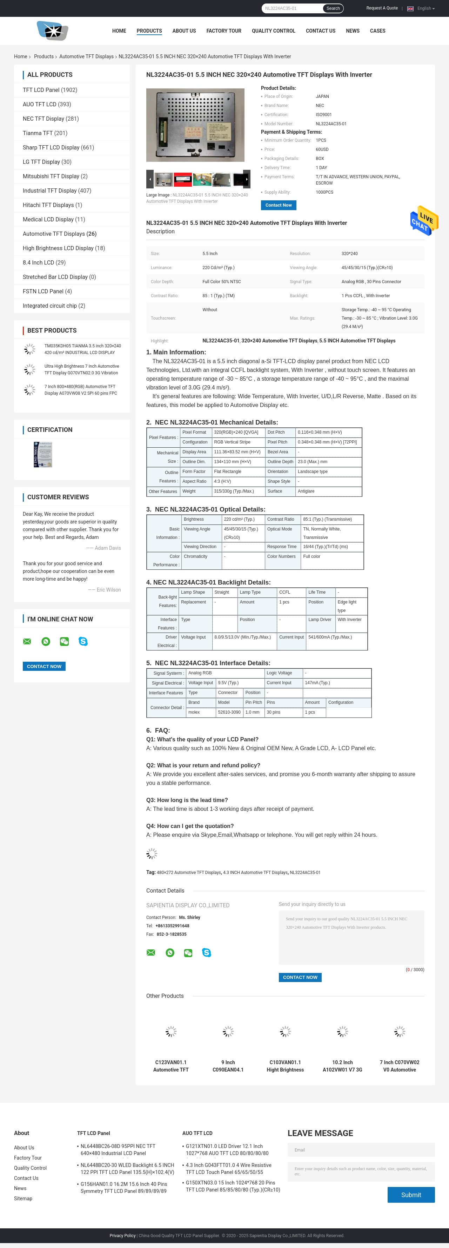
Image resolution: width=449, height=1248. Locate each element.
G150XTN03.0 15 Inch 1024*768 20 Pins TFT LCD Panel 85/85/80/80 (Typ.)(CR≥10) (233, 1186)
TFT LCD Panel (41, 90)
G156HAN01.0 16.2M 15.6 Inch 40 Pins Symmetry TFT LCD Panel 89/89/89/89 (124, 1187)
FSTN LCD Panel (43, 291)
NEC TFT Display (43, 118)
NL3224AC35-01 (305, 872)
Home (119, 31)
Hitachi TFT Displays (48, 205)
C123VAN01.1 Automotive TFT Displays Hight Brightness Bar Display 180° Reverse (171, 1066)
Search (333, 8)
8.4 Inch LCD (38, 262)
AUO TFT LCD (39, 104)
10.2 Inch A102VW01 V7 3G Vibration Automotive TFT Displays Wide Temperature (342, 1066)
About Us (184, 31)
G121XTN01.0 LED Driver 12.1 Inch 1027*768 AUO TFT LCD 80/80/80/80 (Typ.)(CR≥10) (227, 1150)
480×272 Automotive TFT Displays (189, 872)
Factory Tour (224, 31)
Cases (378, 31)
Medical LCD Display (48, 219)
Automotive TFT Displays (86, 56)
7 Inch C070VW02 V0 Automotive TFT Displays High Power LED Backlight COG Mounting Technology (400, 1066)
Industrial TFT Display (50, 190)
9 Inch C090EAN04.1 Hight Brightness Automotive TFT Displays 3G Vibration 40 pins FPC (228, 1066)
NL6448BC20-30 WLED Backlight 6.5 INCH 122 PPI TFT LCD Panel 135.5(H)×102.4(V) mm (127, 1169)
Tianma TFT (38, 133)
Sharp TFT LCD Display (51, 147)
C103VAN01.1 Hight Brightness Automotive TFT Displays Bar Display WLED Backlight (285, 1066)
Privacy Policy (123, 1235)
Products (149, 31)
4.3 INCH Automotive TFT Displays (255, 872)
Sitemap (23, 1198)
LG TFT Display (41, 162)
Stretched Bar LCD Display (55, 277)
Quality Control (273, 31)
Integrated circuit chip (50, 305)
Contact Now (279, 205)
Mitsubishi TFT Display (51, 176)
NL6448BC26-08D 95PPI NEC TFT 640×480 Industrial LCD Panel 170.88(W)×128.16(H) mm (118, 1150)
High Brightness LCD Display (58, 248)
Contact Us (320, 31)
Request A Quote (382, 8)
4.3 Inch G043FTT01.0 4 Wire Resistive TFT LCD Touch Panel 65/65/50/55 (229, 1168)
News (353, 31)
